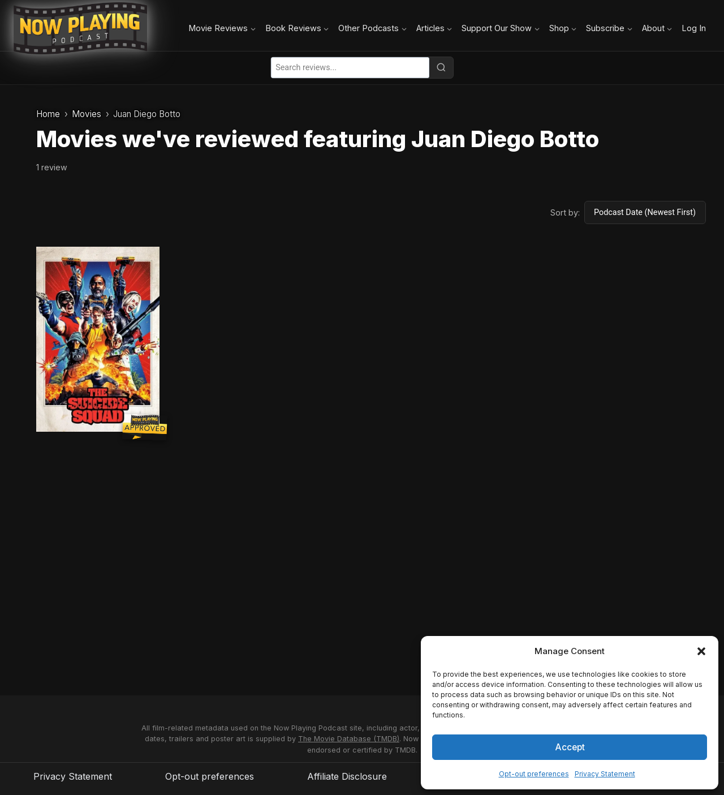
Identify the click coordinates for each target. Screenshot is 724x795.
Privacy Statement (605, 774)
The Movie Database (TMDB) (348, 738)
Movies (86, 114)
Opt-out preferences (534, 774)
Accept (569, 746)
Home (48, 114)
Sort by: (565, 212)
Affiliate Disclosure (347, 776)
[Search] (441, 67)
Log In (694, 28)
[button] (701, 651)
